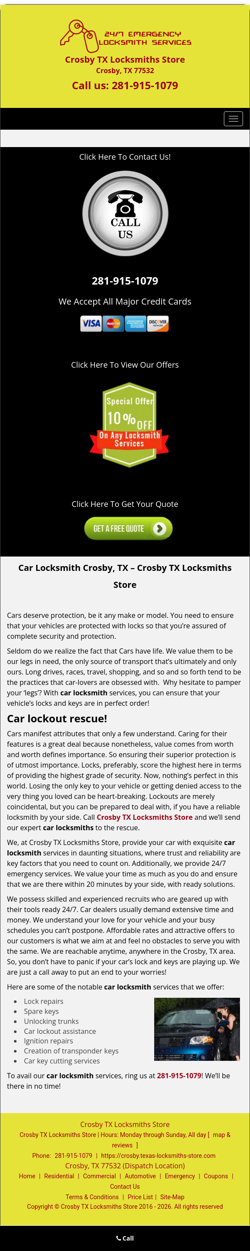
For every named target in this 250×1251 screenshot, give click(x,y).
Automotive (140, 1176)
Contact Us (125, 1186)
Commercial (99, 1176)
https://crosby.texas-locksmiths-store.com (158, 1155)
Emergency (180, 1176)
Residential (59, 1176)
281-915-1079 (144, 85)
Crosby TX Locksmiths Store (145, 817)
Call (125, 1238)
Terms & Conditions (92, 1197)
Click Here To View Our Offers (125, 364)
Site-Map (172, 1197)
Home (27, 1176)
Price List (140, 1197)
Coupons (216, 1176)
